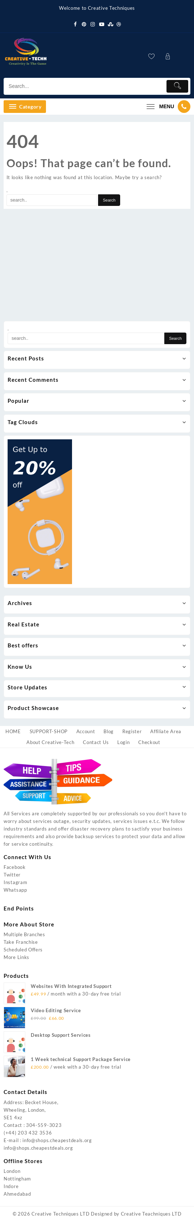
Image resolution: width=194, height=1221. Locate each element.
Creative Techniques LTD (60, 1214)
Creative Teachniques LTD (151, 1214)
